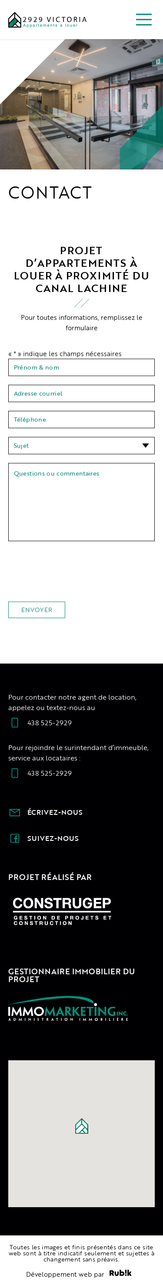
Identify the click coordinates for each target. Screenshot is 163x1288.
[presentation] (74, 577)
